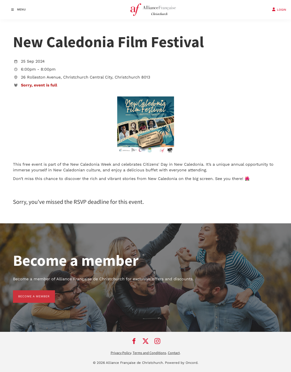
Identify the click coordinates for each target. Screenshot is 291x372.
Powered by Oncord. (181, 363)
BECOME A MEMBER (29, 293)
